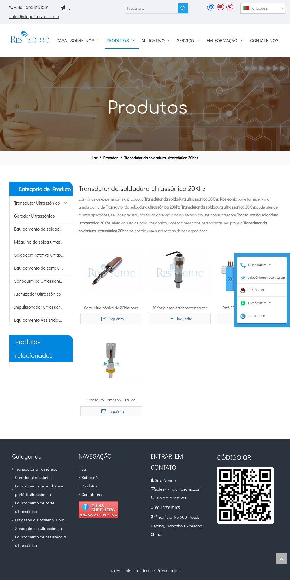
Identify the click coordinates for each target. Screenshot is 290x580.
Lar (84, 469)
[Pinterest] (229, 7)
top (281, 558)
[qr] (245, 495)
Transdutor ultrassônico (36, 469)
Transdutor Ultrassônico (37, 203)
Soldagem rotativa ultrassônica (43, 255)
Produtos (89, 486)
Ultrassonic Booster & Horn (39, 520)
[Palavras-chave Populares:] (183, 8)
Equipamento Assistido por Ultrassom (43, 320)
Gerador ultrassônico (34, 477)
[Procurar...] (151, 8)
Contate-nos (92, 494)
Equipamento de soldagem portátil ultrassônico (43, 229)
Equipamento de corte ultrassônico (43, 268)
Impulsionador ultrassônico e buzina (43, 307)
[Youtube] (220, 7)
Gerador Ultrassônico (34, 216)
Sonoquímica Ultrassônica (39, 281)
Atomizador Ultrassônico (37, 294)
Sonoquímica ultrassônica (38, 528)
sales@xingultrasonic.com (34, 16)
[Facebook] (210, 7)
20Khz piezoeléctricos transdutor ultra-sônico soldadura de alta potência (179, 308)
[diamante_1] (98, 509)
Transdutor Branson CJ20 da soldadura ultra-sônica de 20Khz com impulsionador (111, 400)
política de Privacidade (157, 570)
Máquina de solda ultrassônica (43, 242)
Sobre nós (90, 477)
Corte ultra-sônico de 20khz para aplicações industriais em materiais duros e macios (111, 308)
